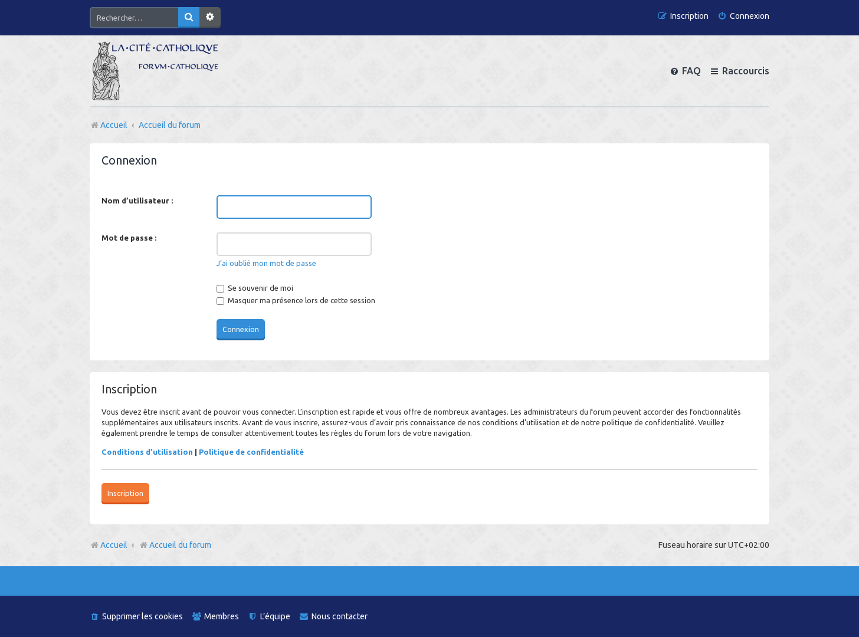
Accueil (113, 545)
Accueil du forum (175, 545)
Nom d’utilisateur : (137, 200)
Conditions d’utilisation (147, 452)
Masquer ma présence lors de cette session (296, 300)
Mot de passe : (128, 238)
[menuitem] (743, 16)
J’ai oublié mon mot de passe (266, 263)
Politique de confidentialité (251, 452)
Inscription (125, 493)
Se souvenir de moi (255, 288)
